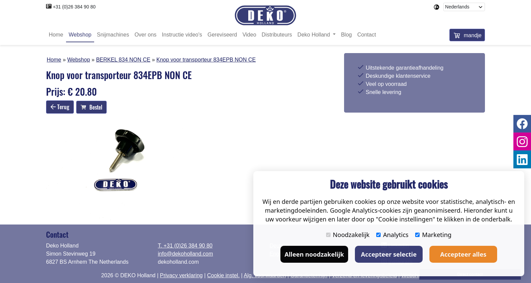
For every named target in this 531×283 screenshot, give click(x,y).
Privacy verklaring (181, 275)
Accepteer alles (463, 254)
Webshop (80, 35)
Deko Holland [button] (314, 35)
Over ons (145, 35)
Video (249, 35)
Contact (366, 35)
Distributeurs (277, 35)
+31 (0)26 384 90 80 (74, 6)
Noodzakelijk (347, 235)
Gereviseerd (222, 35)
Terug (59, 107)
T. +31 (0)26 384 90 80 (185, 246)
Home (56, 35)
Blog (346, 35)
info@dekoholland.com (185, 254)
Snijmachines (113, 35)
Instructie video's (182, 35)
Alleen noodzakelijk (314, 254)
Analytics (392, 235)
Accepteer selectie (389, 254)
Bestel (91, 107)
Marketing (433, 235)
